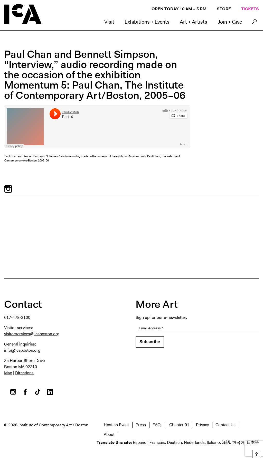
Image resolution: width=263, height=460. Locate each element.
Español (140, 442)
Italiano (213, 442)
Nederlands (194, 442)
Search (254, 23)
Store (224, 9)
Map (8, 373)
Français (157, 442)
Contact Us (225, 424)
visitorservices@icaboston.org (31, 334)
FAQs (158, 424)
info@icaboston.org (22, 350)
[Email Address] (197, 328)
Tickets (250, 9)
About (109, 434)
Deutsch (174, 442)
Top (255, 453)
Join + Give (230, 21)
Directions (24, 373)
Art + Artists (193, 21)
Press (141, 424)
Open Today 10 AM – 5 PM (179, 9)
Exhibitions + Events (147, 21)
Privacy (202, 424)
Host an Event (116, 424)
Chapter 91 (179, 424)
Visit (109, 21)
